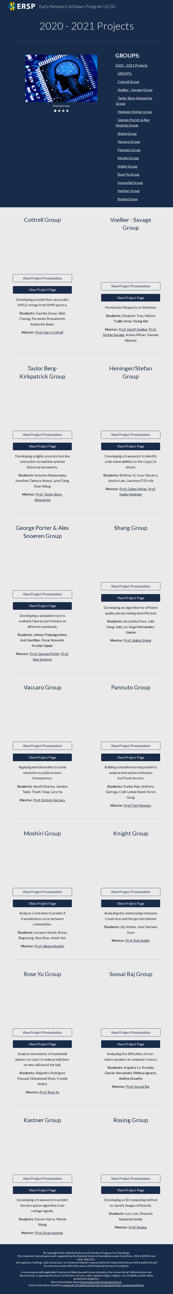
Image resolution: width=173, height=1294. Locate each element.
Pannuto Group (129, 150)
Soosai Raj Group (130, 183)
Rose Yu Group (128, 174)
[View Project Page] (42, 290)
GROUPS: (125, 73)
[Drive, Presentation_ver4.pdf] (42, 862)
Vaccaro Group (129, 142)
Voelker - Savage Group (135, 90)
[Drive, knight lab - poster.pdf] (130, 862)
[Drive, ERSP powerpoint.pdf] (130, 1003)
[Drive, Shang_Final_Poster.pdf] (130, 557)
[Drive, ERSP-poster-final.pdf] (130, 1149)
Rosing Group (128, 199)
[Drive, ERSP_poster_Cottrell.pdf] (42, 249)
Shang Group (127, 134)
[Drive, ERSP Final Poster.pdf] (130, 716)
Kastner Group (129, 191)
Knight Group (127, 166)
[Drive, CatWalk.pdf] (130, 405)
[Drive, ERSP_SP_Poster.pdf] (42, 565)
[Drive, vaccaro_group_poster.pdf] (42, 716)
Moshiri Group (128, 158)
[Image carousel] (61, 83)
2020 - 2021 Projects (131, 65)
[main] (86, 26)
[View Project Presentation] (42, 278)
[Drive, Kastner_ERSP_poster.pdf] (42, 1149)
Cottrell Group (128, 82)
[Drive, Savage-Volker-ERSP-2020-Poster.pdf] (130, 257)
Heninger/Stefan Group (135, 112)
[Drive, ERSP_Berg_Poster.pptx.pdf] (42, 405)
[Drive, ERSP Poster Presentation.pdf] (42, 1003)
